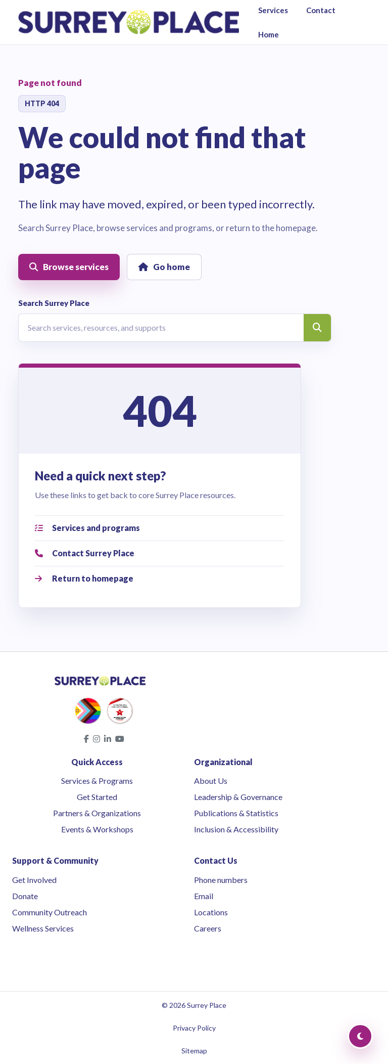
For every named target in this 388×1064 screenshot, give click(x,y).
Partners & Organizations (97, 813)
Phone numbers (221, 879)
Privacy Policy (194, 1028)
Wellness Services (43, 928)
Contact (320, 10)
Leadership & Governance (238, 797)
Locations (211, 912)
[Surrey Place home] (128, 22)
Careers (207, 928)
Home (268, 34)
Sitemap (194, 1050)
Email (203, 896)
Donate (25, 896)
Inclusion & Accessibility (236, 829)
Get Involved (34, 879)
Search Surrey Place (53, 302)
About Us (210, 780)
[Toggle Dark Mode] (360, 1036)
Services (273, 10)
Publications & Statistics (236, 813)
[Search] (317, 327)
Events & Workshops (97, 829)
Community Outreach (49, 912)
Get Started (97, 797)
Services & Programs (97, 780)
